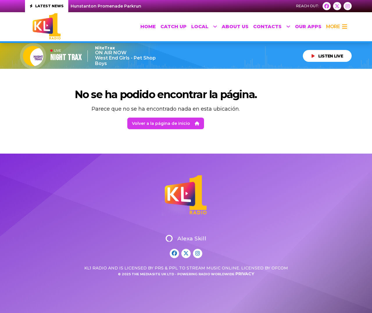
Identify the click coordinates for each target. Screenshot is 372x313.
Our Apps (308, 26)
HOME (148, 26)
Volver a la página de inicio (165, 123)
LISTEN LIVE (327, 56)
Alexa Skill (186, 238)
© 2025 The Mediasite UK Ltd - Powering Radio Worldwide (176, 274)
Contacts (271, 27)
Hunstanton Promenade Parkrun (106, 6)
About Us (235, 26)
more (336, 27)
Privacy (244, 273)
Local (204, 27)
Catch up (173, 26)
